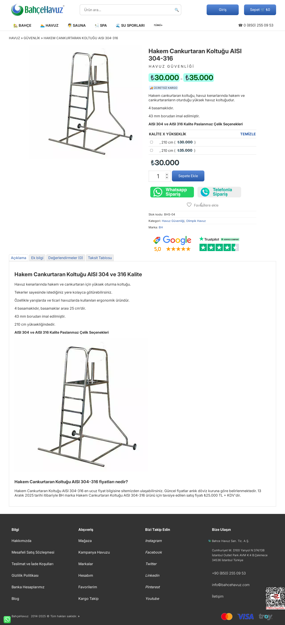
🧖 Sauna (76, 25)
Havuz (14, 38)
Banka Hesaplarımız (28, 587)
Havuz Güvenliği (173, 221)
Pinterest (152, 587)
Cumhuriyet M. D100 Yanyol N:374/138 (238, 550)
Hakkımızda (21, 540)
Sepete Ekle (188, 176)
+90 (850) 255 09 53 (229, 573)
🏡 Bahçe (22, 25)
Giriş (222, 9)
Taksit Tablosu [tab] (100, 258)
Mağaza (85, 540)
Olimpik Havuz (196, 221)
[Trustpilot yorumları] (219, 244)
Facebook (153, 552)
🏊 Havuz (49, 25)
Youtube (152, 598)
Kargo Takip (88, 598)
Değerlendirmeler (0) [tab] (65, 258)
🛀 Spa (101, 25)
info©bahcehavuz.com (231, 584)
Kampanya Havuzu (94, 552)
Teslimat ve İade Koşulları (32, 564)
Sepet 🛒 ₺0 (260, 9)
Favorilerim (87, 587)
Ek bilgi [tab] (37, 258)
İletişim (218, 596)
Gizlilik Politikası (25, 575)
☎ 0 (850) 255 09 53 (255, 25)
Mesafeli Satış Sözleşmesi (33, 552)
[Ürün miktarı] (160, 176)
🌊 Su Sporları (130, 25)
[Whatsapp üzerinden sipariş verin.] (172, 192)
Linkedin (152, 575)
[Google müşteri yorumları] (172, 244)
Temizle (248, 134)
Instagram (153, 540)
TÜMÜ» (157, 25)
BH (161, 227)
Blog (15, 598)
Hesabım (85, 575)
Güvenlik (32, 38)
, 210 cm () (178, 142)
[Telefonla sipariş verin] (219, 192)
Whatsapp (5, 619)
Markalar (85, 564)
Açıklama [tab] (18, 258)
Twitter (151, 564)
